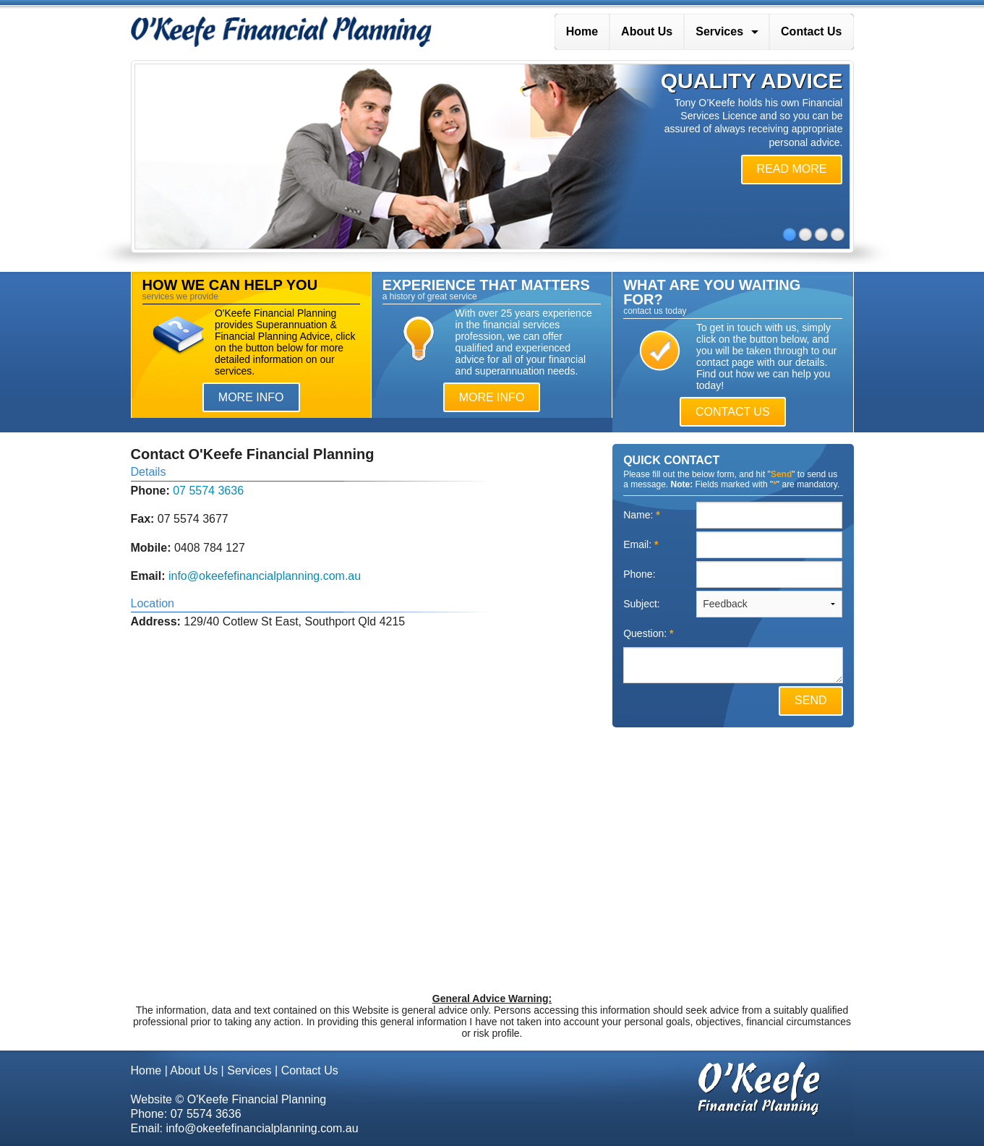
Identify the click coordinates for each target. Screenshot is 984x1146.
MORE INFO (251, 397)
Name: (641, 515)
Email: (640, 544)
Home (582, 31)
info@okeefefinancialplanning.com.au (264, 576)
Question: (648, 633)
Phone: (640, 574)
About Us (646, 31)
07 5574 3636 (208, 490)
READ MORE (792, 169)
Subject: (642, 604)
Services (719, 31)
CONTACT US (733, 412)
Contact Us (811, 31)
